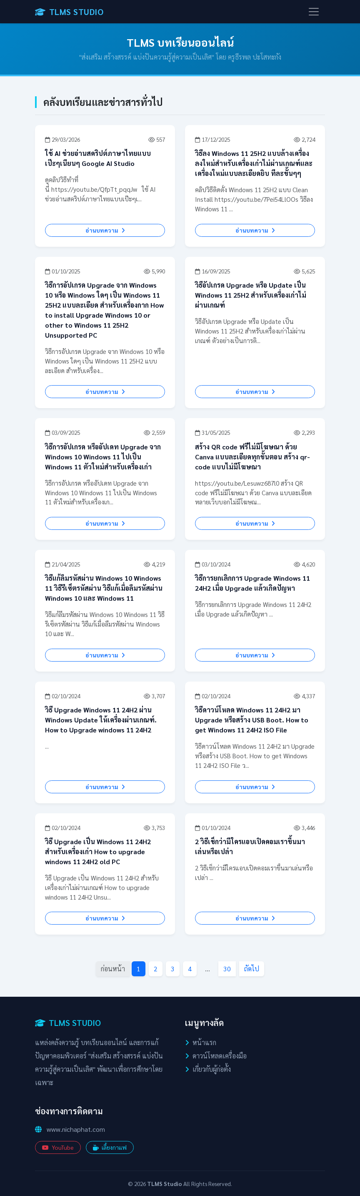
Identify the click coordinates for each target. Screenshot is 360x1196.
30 (227, 968)
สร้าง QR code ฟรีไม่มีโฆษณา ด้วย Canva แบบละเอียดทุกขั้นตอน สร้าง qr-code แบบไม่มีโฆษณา (252, 456)
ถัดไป (251, 968)
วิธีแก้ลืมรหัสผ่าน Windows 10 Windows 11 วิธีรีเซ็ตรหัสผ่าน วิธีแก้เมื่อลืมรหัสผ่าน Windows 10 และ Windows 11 (103, 588)
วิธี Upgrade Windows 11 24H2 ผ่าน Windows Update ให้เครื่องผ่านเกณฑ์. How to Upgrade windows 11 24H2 (101, 719)
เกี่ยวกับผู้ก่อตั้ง (211, 1069)
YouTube (58, 1147)
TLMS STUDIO (69, 11)
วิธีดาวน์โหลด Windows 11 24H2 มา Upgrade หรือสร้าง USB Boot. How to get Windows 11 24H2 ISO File (251, 719)
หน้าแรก (204, 1042)
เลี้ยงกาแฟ (110, 1147)
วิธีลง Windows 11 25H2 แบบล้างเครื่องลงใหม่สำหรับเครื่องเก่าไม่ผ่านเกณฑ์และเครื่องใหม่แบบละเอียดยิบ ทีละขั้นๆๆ (253, 163)
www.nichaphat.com (76, 1129)
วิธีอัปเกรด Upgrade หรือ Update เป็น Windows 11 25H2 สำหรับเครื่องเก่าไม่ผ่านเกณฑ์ (250, 295)
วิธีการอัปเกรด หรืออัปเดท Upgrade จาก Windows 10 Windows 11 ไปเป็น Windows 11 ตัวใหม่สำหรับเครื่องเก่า (103, 456)
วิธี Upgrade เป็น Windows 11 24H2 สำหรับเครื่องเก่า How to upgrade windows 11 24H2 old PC (98, 851)
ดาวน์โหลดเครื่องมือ (219, 1055)
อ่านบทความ (105, 230)
